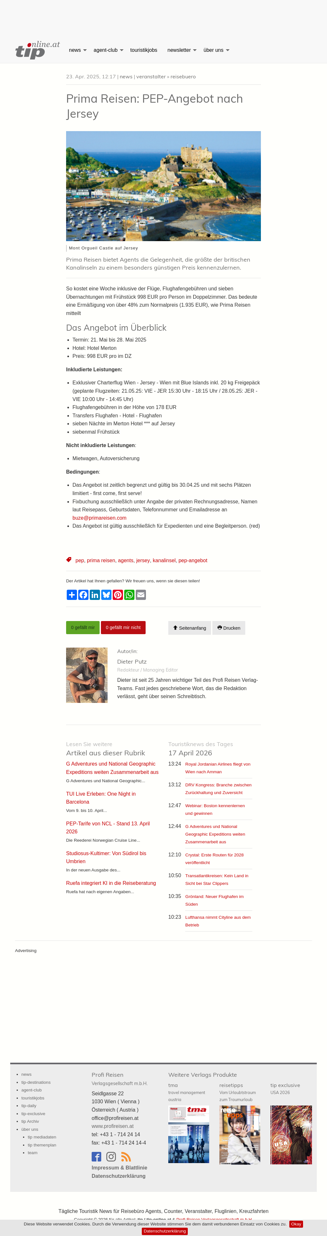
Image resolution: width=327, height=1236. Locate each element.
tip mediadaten (42, 1137)
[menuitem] (37, 50)
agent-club (106, 50)
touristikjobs (143, 50)
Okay (296, 1224)
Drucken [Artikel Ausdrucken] (228, 628)
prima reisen (101, 560)
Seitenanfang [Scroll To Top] (189, 628)
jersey (142, 560)
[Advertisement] (163, 14)
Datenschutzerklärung (165, 1231)
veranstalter (151, 76)
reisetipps (237, 1092)
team (32, 1152)
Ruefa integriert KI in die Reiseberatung (111, 882)
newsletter (179, 50)
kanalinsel (163, 560)
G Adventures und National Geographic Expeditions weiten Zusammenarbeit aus (215, 834)
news (75, 50)
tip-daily (28, 1105)
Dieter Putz (132, 661)
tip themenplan (42, 1144)
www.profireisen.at (112, 1126)
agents (125, 560)
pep (79, 560)
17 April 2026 (200, 748)
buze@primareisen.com (99, 518)
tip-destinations (35, 1082)
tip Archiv (30, 1121)
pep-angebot (192, 560)
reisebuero (183, 76)
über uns (213, 50)
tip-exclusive (33, 1113)
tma (186, 1092)
